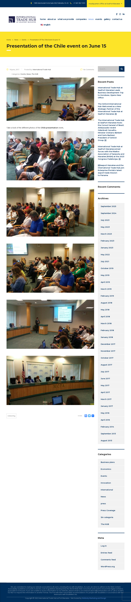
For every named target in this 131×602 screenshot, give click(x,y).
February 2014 (107, 427)
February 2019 (107, 296)
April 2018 (105, 316)
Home (9, 40)
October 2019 (107, 268)
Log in (104, 546)
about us (51, 19)
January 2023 (107, 248)
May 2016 (105, 413)
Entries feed (106, 553)
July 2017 (105, 372)
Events (104, 476)
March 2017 (106, 399)
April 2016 (105, 420)
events (98, 19)
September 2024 (108, 213)
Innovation (106, 483)
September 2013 (108, 434)
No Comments (87, 69)
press (103, 503)
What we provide (66, 19)
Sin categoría (107, 517)
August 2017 (106, 365)
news (91, 19)
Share (80, 416)
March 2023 (106, 234)
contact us (117, 19)
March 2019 (106, 289)
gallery (107, 19)
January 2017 (107, 406)
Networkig (11, 416)
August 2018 (106, 303)
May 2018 (105, 310)
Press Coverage (108, 510)
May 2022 (105, 254)
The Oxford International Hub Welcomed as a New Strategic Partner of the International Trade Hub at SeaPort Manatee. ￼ (110, 109)
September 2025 (108, 206)
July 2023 (105, 220)
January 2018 (107, 337)
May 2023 (105, 227)
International (107, 490)
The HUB (105, 524)
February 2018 (107, 330)
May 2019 (105, 275)
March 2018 (106, 323)
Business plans (108, 462)
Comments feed (108, 560)
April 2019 (105, 282)
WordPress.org (108, 566)
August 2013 (106, 440)
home (43, 19)
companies (81, 19)
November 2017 (108, 351)
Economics (106, 469)
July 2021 (105, 261)
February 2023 (107, 241)
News (103, 497)
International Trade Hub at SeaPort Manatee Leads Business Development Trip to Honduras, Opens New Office (110, 93)
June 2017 (105, 378)
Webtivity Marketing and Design (94, 598)
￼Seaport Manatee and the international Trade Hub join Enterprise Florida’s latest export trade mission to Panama (111, 170)
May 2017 (105, 385)
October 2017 (107, 358)
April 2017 (105, 392)
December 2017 (108, 344)
